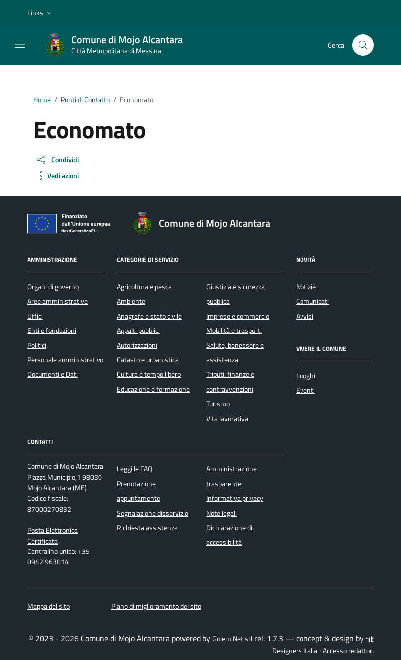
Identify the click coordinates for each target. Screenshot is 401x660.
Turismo (218, 403)
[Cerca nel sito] (363, 45)
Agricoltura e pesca (144, 286)
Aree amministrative (57, 301)
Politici (36, 345)
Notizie (306, 286)
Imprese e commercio (237, 316)
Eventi (305, 390)
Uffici (35, 316)
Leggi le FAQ (134, 468)
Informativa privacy (234, 498)
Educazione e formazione (153, 389)
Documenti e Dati (52, 374)
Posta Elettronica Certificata (52, 535)
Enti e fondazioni (51, 330)
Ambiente (131, 301)
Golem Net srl (232, 638)
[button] (40, 12)
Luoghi (305, 375)
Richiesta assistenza (147, 527)
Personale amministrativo (65, 359)
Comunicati (312, 301)
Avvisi (304, 316)
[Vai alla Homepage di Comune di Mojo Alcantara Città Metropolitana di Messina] (119, 45)
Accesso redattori (348, 650)
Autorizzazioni (137, 345)
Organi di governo (53, 286)
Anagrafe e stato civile (149, 316)
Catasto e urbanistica (148, 359)
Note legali (221, 513)
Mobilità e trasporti (234, 330)
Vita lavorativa (227, 418)
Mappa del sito (48, 606)
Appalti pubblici (138, 330)
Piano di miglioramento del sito (156, 606)
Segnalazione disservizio (152, 513)
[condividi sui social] (57, 160)
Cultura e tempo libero (149, 374)
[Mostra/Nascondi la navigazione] (20, 44)
